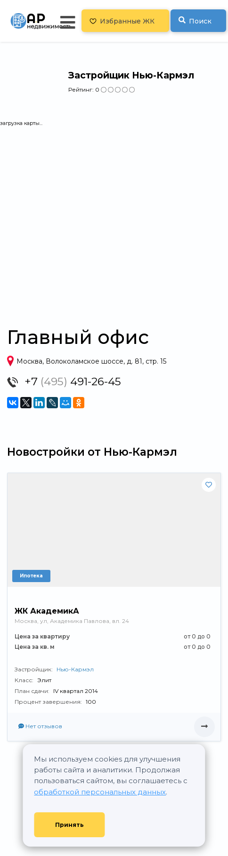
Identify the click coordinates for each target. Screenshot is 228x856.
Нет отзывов (40, 726)
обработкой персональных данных (100, 791)
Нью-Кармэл (75, 669)
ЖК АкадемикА (47, 611)
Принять (69, 824)
